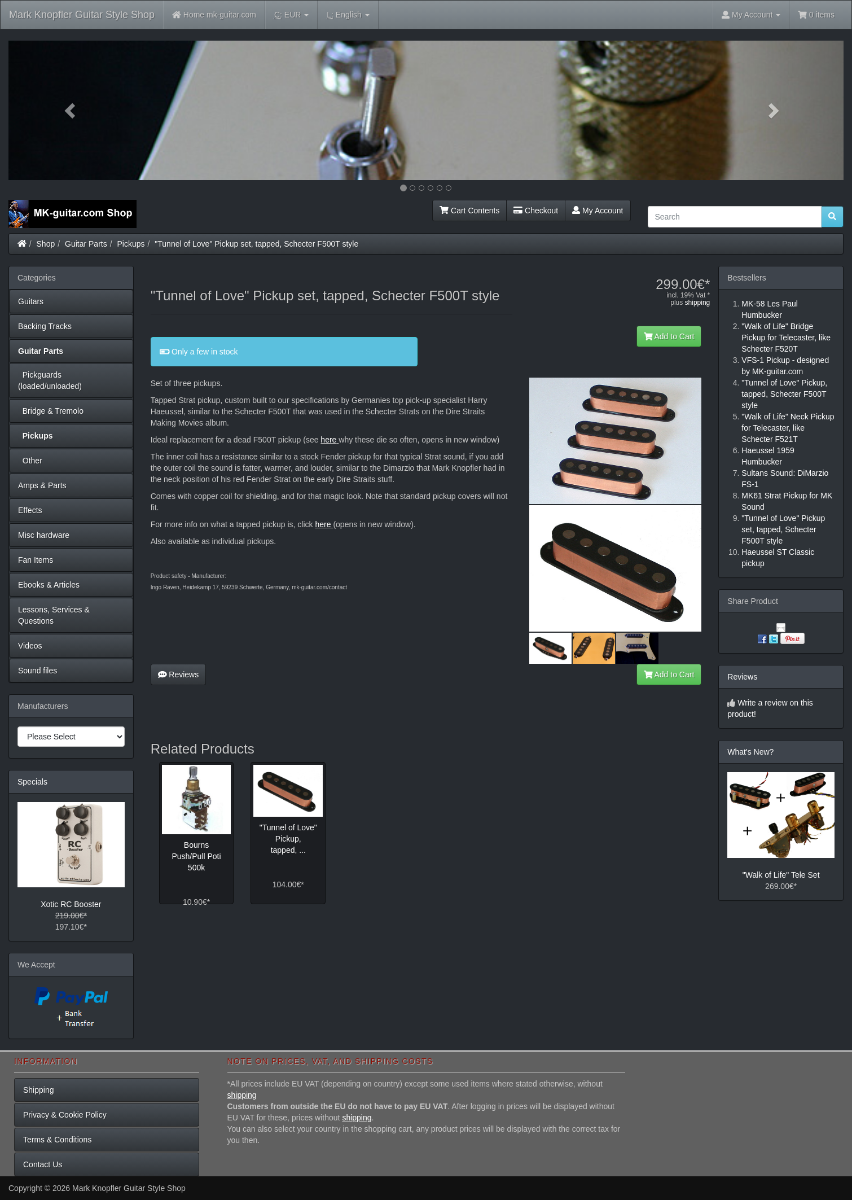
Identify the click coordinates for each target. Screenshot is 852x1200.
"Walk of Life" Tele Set (781, 874)
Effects (30, 510)
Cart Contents (469, 210)
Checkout (535, 210)
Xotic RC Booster (71, 904)
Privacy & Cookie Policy (65, 1114)
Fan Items (35, 559)
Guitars (30, 301)
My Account (597, 210)
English (348, 15)
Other (30, 460)
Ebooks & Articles (49, 584)
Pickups (131, 243)
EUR (291, 15)
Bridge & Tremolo (51, 410)
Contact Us (42, 1164)
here (328, 439)
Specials (32, 781)
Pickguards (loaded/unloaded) (50, 380)
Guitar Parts (86, 243)
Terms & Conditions (57, 1139)
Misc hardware (43, 535)
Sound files (37, 670)
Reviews (178, 674)
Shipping (38, 1089)
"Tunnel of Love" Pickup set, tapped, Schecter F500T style (256, 243)
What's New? (750, 751)
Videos (30, 645)
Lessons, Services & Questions (54, 615)
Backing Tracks (45, 326)
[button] (71, 110)
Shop (46, 243)
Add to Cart (669, 336)
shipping (697, 302)
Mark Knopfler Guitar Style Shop (82, 14)
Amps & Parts (42, 485)
